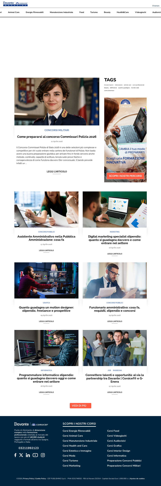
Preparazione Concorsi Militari (123, 465)
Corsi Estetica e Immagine (77, 450)
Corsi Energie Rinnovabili (76, 430)
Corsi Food (113, 430)
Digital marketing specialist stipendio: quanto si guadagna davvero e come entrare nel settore (114, 240)
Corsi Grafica (114, 445)
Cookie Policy (40, 478)
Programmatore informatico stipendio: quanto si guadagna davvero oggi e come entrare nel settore (46, 378)
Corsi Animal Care (73, 435)
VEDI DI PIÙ (80, 405)
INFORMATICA (46, 370)
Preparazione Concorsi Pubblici (124, 460)
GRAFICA (46, 303)
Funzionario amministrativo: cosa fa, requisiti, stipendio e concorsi (114, 309)
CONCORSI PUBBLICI (46, 232)
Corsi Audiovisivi (116, 440)
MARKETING (115, 232)
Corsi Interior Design (118, 450)
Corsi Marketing (71, 465)
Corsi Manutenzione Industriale (80, 440)
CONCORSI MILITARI (57, 130)
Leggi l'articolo (57, 172)
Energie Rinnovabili (35, 12)
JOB (109, 370)
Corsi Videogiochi (116, 435)
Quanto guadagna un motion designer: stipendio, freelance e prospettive (46, 309)
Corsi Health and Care (75, 445)
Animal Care (13, 12)
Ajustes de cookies (137, 479)
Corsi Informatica (116, 455)
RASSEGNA (117, 370)
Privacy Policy (28, 478)
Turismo (94, 12)
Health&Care (123, 12)
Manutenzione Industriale (61, 12)
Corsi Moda (69, 455)
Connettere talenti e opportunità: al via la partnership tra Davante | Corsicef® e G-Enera (115, 378)
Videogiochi (140, 12)
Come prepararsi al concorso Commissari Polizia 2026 (56, 136)
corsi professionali (138, 85)
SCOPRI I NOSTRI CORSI (79, 424)
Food (81, 12)
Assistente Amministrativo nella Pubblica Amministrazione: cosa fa (46, 238)
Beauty (107, 12)
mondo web (135, 87)
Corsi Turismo (70, 460)
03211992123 (29, 448)
